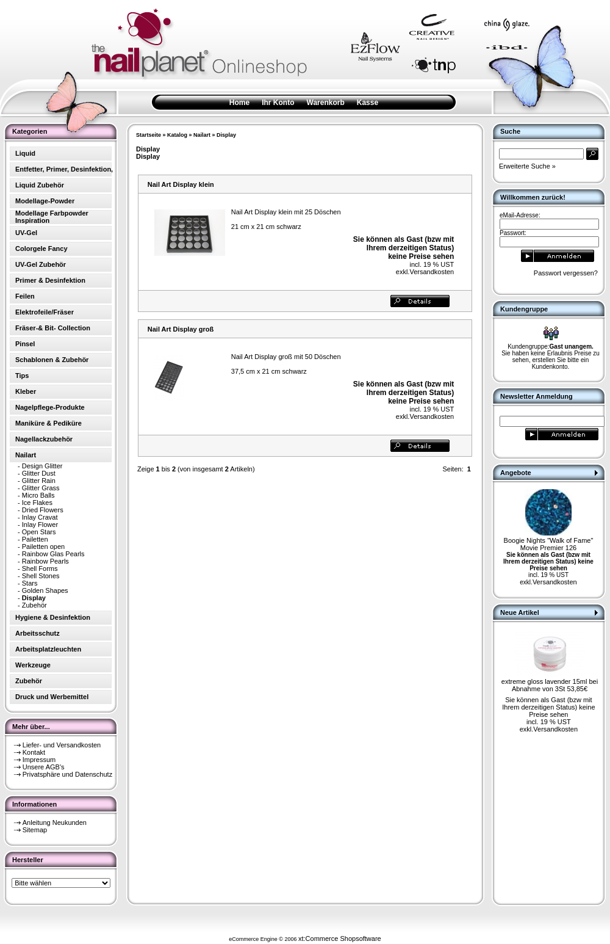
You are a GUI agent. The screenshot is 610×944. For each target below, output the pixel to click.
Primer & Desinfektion (50, 280)
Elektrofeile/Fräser (44, 312)
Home (239, 102)
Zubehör (34, 605)
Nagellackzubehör (44, 439)
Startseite (148, 135)
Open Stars (39, 532)
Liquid (25, 153)
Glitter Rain (39, 480)
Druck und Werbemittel (51, 696)
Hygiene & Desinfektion (52, 617)
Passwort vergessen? (566, 273)
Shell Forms (40, 568)
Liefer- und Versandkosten (62, 745)
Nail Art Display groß (181, 329)
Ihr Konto (278, 102)
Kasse (367, 102)
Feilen (25, 296)
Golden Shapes (45, 590)
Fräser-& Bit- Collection (52, 328)
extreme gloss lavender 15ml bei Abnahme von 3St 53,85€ (549, 685)
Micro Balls (38, 495)
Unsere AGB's (44, 767)
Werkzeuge (33, 665)
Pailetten (35, 539)
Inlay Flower (40, 524)
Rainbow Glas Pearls (53, 553)
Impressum (39, 759)
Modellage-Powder (44, 201)
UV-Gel (26, 232)
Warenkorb (326, 102)
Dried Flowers (42, 510)
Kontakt (34, 752)
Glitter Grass (41, 488)
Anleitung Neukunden (55, 822)
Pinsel (25, 343)
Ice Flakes (37, 502)
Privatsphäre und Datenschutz (67, 774)
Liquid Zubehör (39, 185)
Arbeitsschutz (37, 633)
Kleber (25, 391)
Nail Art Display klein (181, 184)
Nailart (201, 135)
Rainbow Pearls (45, 561)
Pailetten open (43, 546)
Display (226, 135)
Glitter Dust (39, 473)
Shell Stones (41, 575)
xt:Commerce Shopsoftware (339, 938)
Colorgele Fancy (41, 248)
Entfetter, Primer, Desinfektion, (64, 169)
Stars (30, 583)
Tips (22, 375)
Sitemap (35, 829)
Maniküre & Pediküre (48, 423)
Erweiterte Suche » (527, 166)
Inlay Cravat (40, 517)
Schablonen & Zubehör (51, 359)
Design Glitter (42, 466)
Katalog (177, 135)
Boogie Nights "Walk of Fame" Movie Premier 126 (549, 544)
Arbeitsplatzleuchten (48, 649)
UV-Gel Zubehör (40, 264)
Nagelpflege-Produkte (50, 407)
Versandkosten (431, 271)
